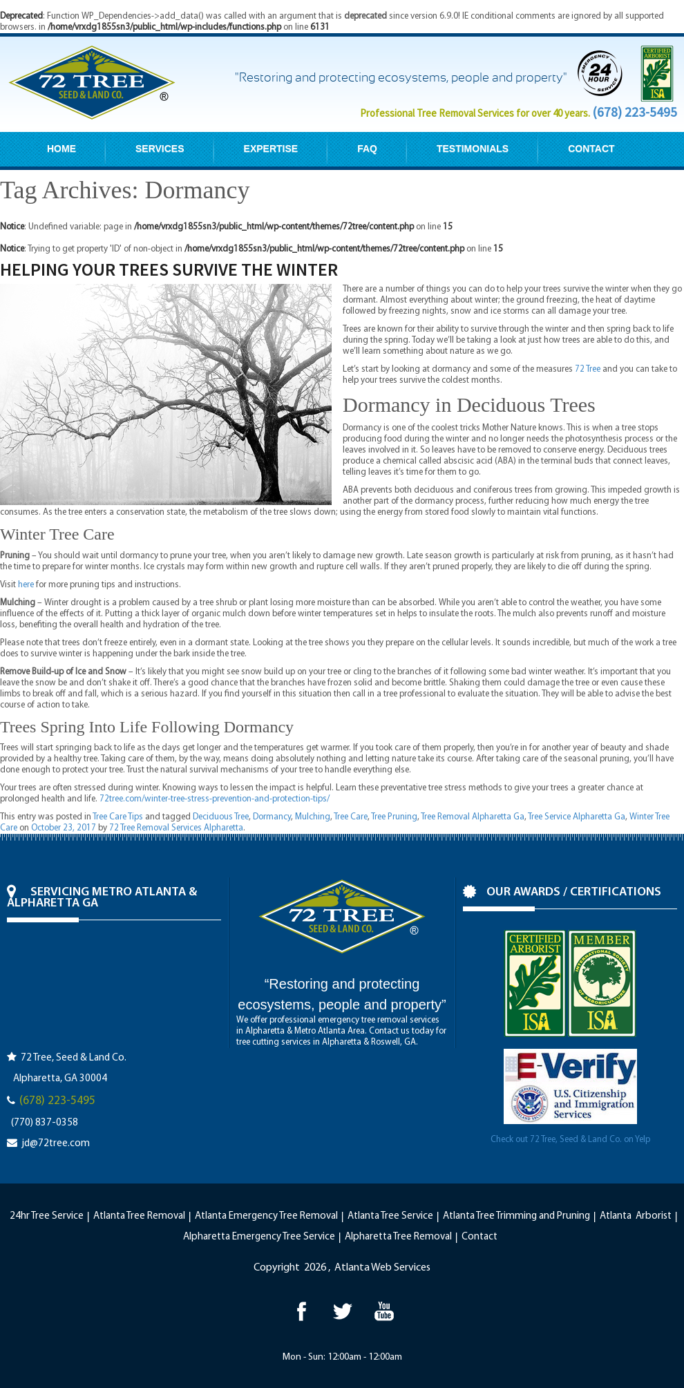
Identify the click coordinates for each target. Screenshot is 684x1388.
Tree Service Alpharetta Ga (576, 816)
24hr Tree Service (47, 1216)
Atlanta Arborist (636, 1216)
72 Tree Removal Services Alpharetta (176, 828)
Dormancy (272, 816)
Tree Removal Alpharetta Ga (472, 816)
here (26, 584)
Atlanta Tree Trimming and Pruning (516, 1216)
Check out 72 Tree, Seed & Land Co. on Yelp (570, 1139)
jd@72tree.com (55, 1144)
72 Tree (587, 369)
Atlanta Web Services (382, 1267)
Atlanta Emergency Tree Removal (266, 1216)
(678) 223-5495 (634, 112)
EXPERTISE (271, 148)
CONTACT (591, 148)
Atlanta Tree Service (390, 1216)
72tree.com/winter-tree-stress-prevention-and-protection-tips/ (214, 799)
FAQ (367, 148)
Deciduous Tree (221, 816)
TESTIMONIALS (473, 148)
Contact (479, 1237)
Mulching (312, 816)
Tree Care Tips (118, 816)
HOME (61, 148)
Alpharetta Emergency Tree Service (259, 1237)
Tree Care (351, 816)
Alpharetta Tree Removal (398, 1237)
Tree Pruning (394, 816)
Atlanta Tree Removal (139, 1216)
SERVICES (159, 148)
